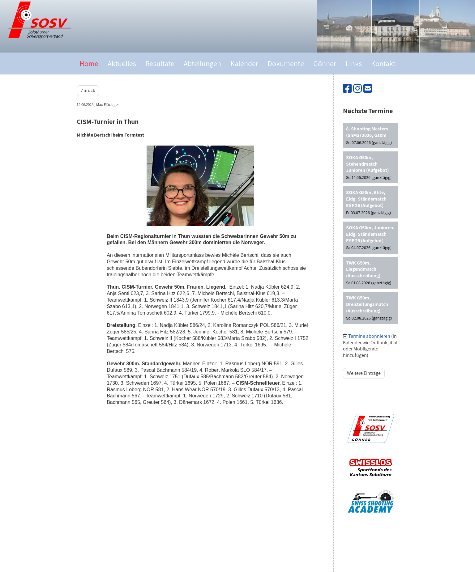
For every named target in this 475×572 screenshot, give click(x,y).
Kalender (244, 63)
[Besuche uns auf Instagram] (357, 88)
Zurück (88, 90)
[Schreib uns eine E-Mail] (367, 88)
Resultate (159, 63)
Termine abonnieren (369, 336)
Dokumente (285, 63)
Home (88, 63)
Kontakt (383, 63)
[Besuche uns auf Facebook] (347, 88)
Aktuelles (122, 63)
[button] (370, 135)
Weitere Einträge (364, 373)
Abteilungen (202, 63)
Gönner (324, 63)
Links (353, 63)
